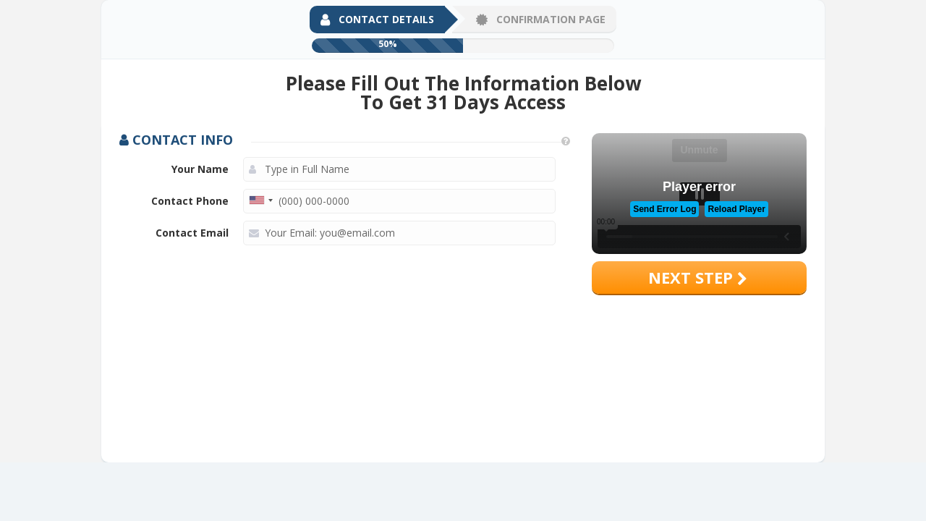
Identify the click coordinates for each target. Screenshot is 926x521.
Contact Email (192, 233)
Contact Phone (190, 201)
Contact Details (377, 19)
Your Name (200, 169)
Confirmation (541, 19)
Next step (697, 277)
